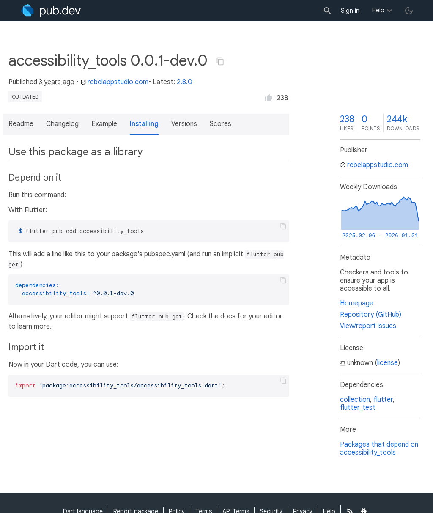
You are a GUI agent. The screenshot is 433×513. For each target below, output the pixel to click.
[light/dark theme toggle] (409, 10)
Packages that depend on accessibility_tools (379, 448)
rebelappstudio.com (114, 82)
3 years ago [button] (56, 82)
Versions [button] (184, 124)
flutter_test (357, 407)
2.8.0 (184, 82)
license (387, 363)
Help (378, 10)
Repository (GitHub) (370, 314)
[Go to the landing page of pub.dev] (51, 10)
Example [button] (104, 124)
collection (355, 399)
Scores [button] (220, 124)
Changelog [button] (62, 124)
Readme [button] (20, 124)
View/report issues (368, 326)
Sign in (350, 10)
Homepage (356, 303)
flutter (383, 399)
